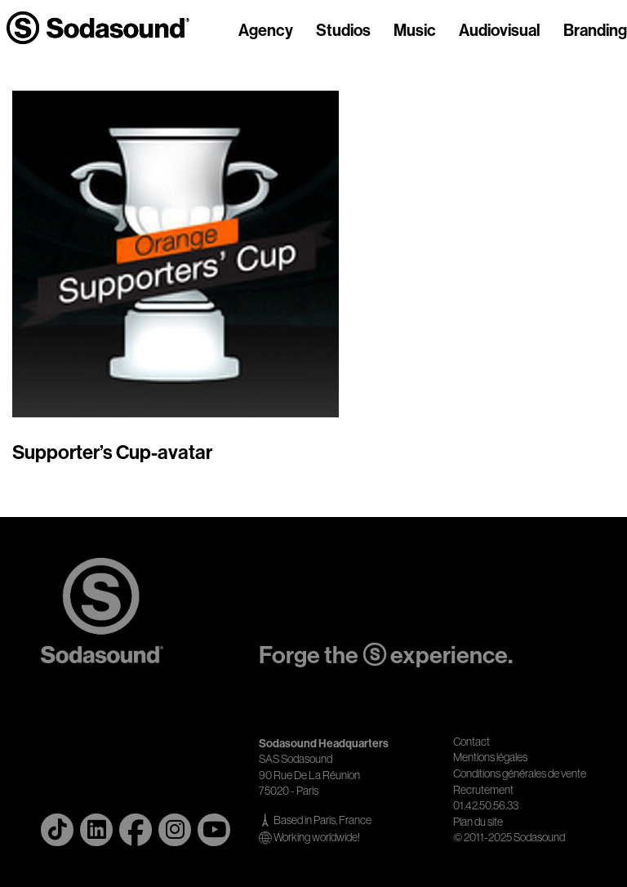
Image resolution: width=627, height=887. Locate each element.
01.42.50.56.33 (485, 805)
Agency (265, 31)
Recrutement (483, 789)
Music (415, 31)
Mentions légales (490, 757)
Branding (595, 31)
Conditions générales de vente (519, 773)
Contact (471, 741)
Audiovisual (499, 31)
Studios (343, 31)
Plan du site (478, 821)
